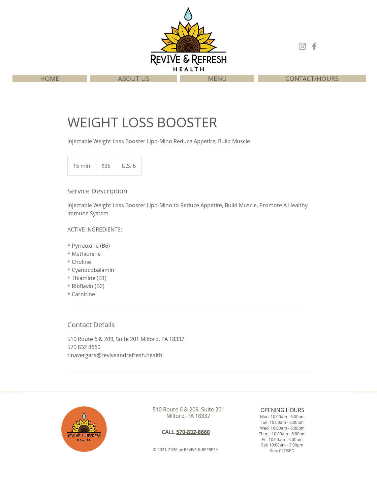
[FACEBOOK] (314, 46)
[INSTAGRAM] (302, 46)
